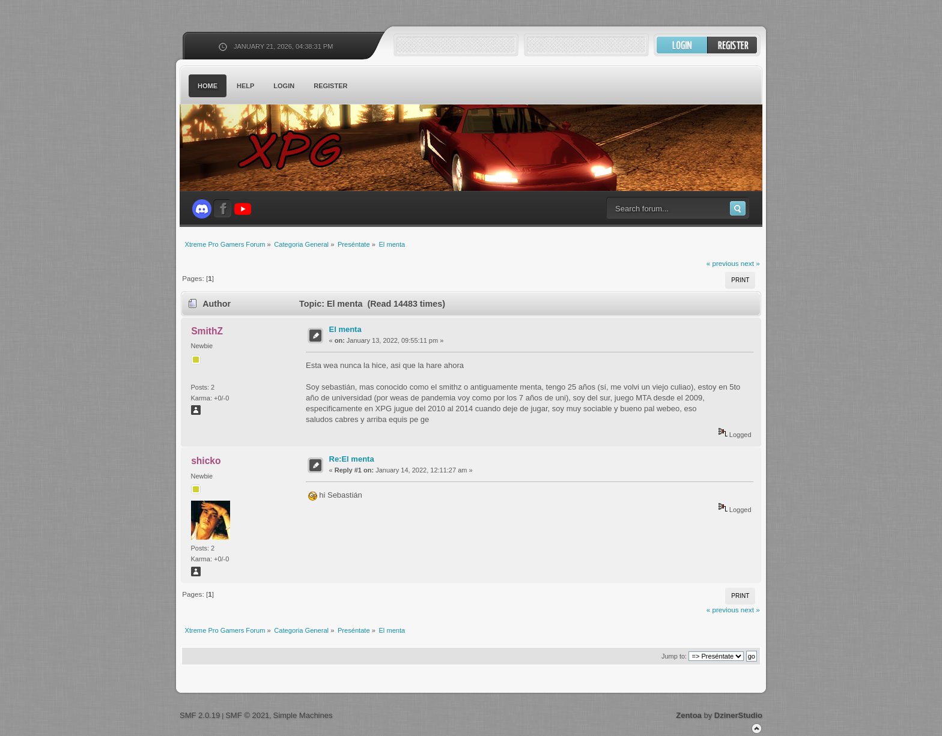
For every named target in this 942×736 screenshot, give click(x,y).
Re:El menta (351, 458)
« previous (722, 263)
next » (750, 263)
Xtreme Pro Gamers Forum (297, 149)
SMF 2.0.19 (200, 715)
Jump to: (674, 656)
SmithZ (207, 331)
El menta (345, 329)
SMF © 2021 (247, 715)
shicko (205, 461)
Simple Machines (302, 715)
